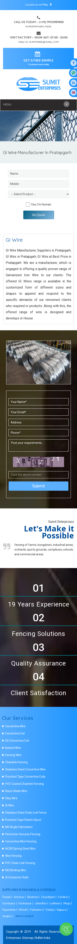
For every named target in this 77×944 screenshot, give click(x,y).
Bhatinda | (33, 897)
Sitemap (27, 937)
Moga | (68, 903)
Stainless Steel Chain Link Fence (26, 812)
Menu (36, 104)
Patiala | (51, 909)
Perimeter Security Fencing (22, 834)
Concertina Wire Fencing (20, 841)
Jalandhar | (42, 903)
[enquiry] (38, 55)
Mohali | (24, 909)
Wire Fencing (13, 855)
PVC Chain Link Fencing (20, 863)
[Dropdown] (38, 194)
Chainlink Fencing (16, 762)
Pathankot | (37, 909)
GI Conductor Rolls (17, 877)
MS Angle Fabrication (19, 827)
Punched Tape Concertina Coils (25, 776)
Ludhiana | (56, 903)
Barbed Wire (13, 747)
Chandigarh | (49, 897)
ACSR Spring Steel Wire (20, 848)
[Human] (28, 204)
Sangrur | (8, 916)
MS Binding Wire (15, 870)
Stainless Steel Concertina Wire (25, 769)
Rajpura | (62, 909)
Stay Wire (11, 798)
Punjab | (7, 897)
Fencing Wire (13, 755)
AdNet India (42, 937)
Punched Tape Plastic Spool (23, 819)
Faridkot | (64, 897)
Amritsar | (20, 897)
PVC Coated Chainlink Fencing (24, 783)
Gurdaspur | (10, 903)
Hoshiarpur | (26, 903)
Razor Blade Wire (16, 791)
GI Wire (9, 805)
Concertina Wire (15, 726)
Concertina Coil (15, 733)
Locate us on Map (38, 4)
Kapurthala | (10, 909)
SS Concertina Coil (17, 740)
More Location (25, 916)
